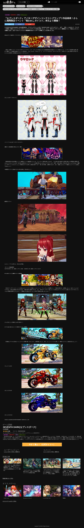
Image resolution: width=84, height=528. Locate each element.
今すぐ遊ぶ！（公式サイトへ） (42, 444)
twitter (9, 24)
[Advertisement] (31, 515)
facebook (19, 24)
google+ (29, 24)
